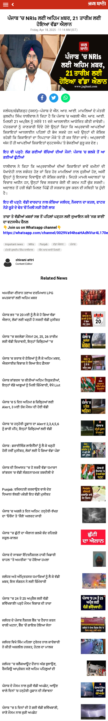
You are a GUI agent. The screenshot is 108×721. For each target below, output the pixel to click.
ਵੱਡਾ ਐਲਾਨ (58, 244)
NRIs (31, 244)
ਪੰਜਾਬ (72, 244)
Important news (14, 244)
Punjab (43, 244)
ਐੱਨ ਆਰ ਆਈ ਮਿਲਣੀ (49, 249)
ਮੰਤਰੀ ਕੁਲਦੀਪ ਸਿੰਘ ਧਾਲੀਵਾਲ (19, 249)
